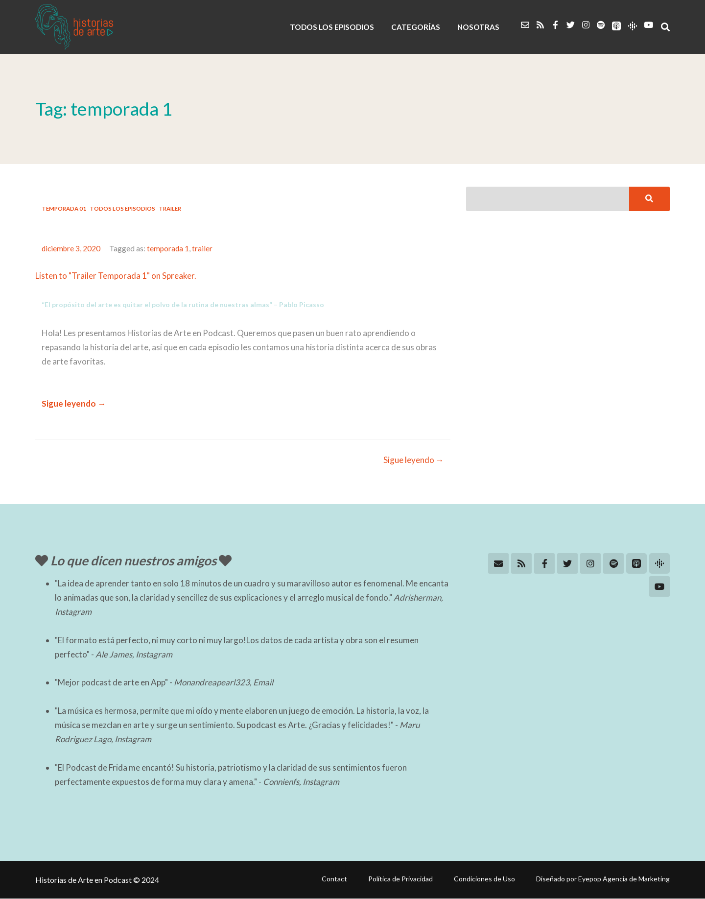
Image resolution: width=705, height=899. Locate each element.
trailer (203, 248)
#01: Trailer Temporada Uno (130, 227)
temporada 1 (168, 248)
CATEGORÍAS (416, 27)
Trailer (170, 208)
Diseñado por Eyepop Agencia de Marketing (603, 879)
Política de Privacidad (400, 879)
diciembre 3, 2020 (71, 248)
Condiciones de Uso (484, 879)
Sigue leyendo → (74, 403)
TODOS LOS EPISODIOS (334, 27)
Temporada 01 (64, 208)
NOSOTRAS (478, 27)
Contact (334, 879)
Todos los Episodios (122, 208)
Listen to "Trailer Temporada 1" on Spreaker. (115, 275)
